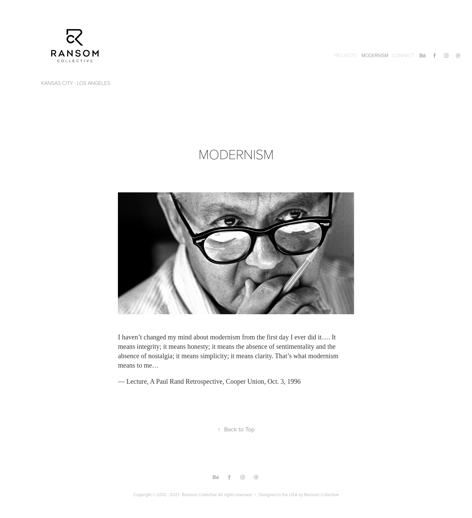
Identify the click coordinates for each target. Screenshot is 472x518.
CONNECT (403, 55)
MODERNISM (374, 55)
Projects (345, 55)
